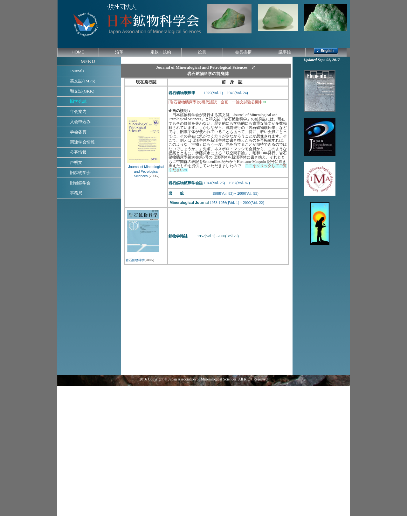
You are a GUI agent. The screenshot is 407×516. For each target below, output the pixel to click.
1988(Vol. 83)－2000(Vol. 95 (230, 193)
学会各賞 (78, 131)
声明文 (76, 162)
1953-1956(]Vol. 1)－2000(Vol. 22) (237, 202)
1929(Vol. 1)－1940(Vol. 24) (226, 93)
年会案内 (78, 111)
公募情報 (78, 152)
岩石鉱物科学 (135, 260)
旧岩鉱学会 (80, 182)
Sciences (140, 176)
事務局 (76, 193)
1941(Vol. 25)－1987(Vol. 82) (227, 183)
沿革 (119, 52)
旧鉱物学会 (80, 172)
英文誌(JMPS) (82, 81)
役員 (202, 52)
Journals (77, 70)
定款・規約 (160, 52)
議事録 (285, 52)
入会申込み (80, 121)
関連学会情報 (82, 142)
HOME (78, 52)
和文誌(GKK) (82, 91)
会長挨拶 (243, 52)
